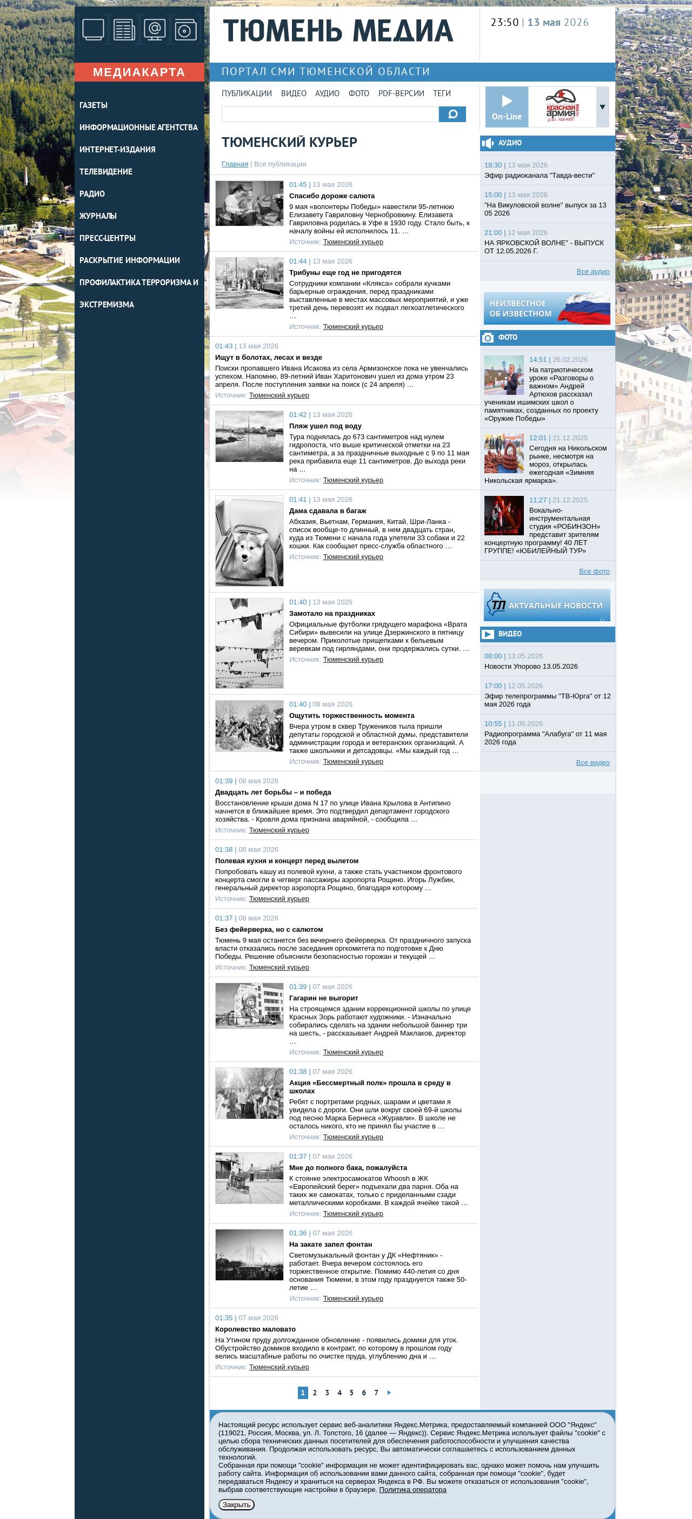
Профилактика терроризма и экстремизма (138, 294)
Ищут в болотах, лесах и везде (268, 357)
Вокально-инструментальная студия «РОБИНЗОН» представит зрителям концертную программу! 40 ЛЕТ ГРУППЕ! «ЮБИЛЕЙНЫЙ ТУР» (542, 530)
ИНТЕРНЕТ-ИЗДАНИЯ (117, 150)
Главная (235, 164)
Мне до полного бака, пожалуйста (348, 1168)
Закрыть (236, 1505)
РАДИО (92, 195)
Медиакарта (139, 72)
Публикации (247, 94)
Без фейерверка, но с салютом (269, 929)
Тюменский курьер (353, 242)
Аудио (327, 94)
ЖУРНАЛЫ (98, 217)
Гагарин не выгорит (323, 998)
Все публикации (280, 164)
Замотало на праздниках (332, 613)
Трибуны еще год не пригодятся (345, 272)
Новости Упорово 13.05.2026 (531, 666)
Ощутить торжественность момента (352, 715)
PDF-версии (401, 94)
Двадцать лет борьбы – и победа (273, 792)
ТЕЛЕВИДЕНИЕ (105, 172)
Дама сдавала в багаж (327, 511)
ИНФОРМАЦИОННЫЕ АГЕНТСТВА (138, 128)
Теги (442, 94)
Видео (294, 94)
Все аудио (593, 271)
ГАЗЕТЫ (93, 106)
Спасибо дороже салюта (332, 196)
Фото (359, 94)
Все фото (594, 571)
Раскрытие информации (129, 261)
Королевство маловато (255, 1329)
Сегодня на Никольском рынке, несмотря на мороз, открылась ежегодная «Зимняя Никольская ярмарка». (545, 464)
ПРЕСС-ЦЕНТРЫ (107, 239)
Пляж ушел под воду (325, 426)
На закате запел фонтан (330, 1244)
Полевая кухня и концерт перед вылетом (286, 861)
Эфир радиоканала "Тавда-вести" (539, 175)
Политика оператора (413, 1490)
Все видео (593, 762)
